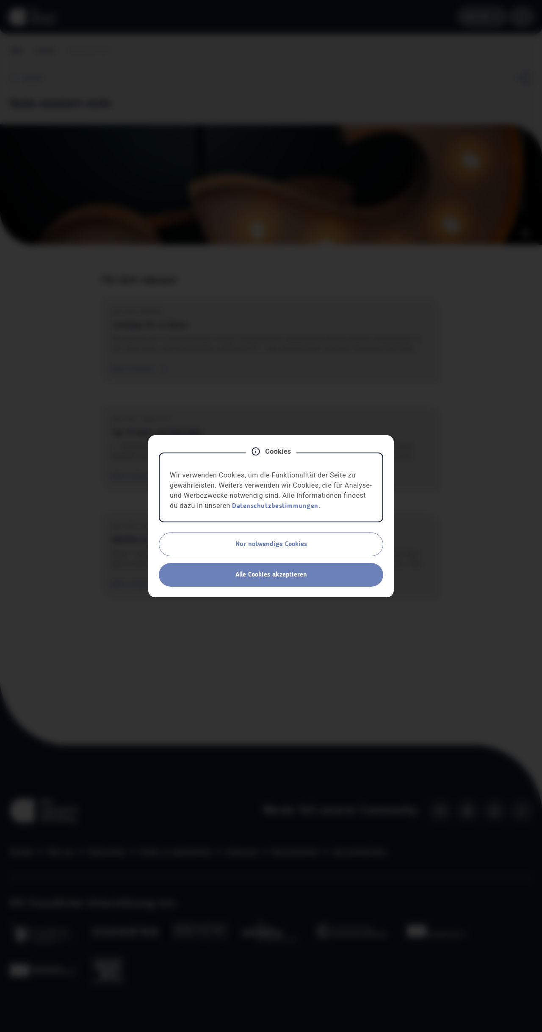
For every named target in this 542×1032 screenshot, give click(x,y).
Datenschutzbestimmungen (275, 506)
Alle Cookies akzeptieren (271, 574)
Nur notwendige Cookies (271, 544)
